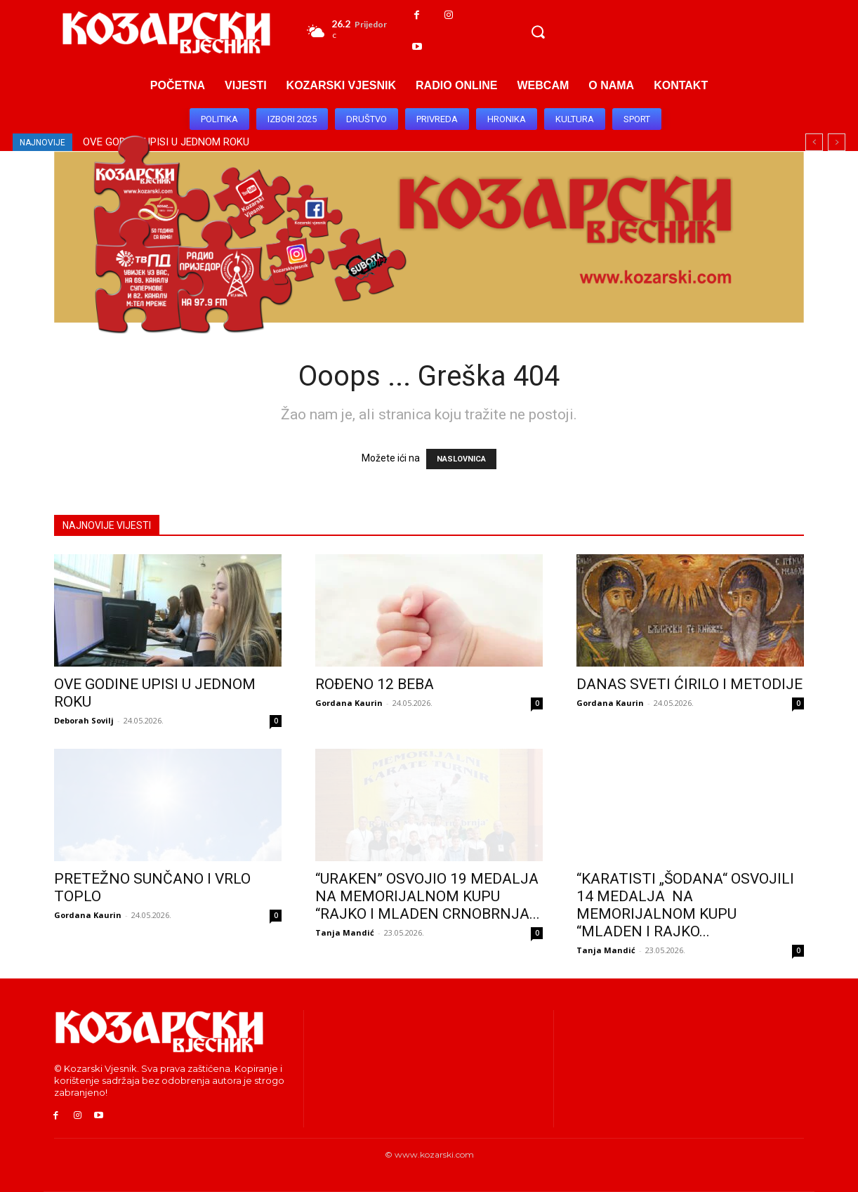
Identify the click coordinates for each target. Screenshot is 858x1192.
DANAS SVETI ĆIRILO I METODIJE (689, 684)
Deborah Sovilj (84, 720)
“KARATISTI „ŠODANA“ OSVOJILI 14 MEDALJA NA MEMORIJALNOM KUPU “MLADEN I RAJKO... (685, 905)
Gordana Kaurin (349, 702)
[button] (537, 31)
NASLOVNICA (461, 459)
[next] (836, 142)
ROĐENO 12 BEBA (374, 684)
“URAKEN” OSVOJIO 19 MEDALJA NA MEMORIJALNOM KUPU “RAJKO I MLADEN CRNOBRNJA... (427, 896)
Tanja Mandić (344, 932)
